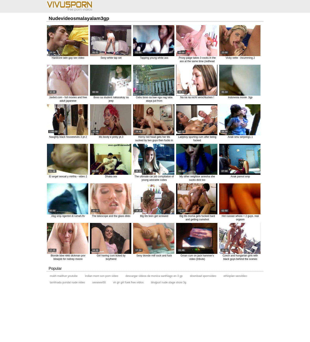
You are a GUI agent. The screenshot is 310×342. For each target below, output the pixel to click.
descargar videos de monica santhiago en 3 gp (154, 276)
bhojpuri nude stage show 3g (168, 282)
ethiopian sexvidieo (235, 276)
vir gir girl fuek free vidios (128, 282)
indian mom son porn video (101, 276)
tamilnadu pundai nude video (67, 282)
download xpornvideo (203, 276)
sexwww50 (99, 282)
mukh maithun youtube (64, 276)
